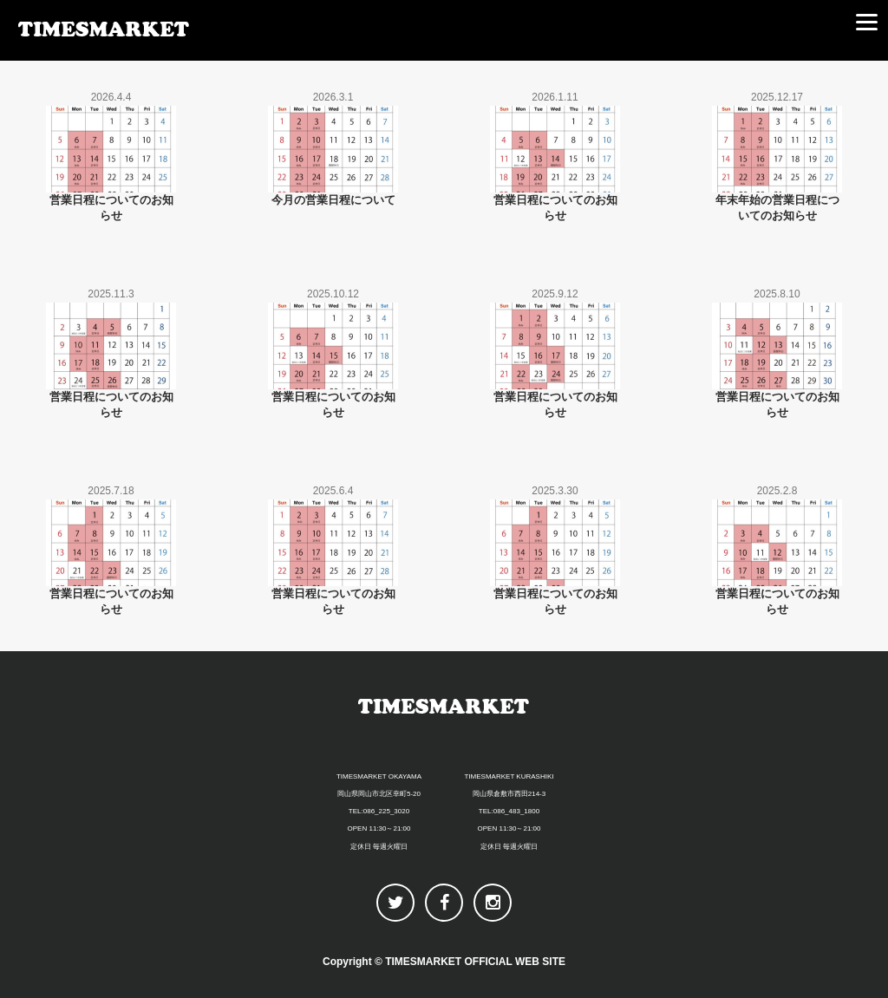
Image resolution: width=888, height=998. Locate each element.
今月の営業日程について (333, 199)
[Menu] (866, 21)
